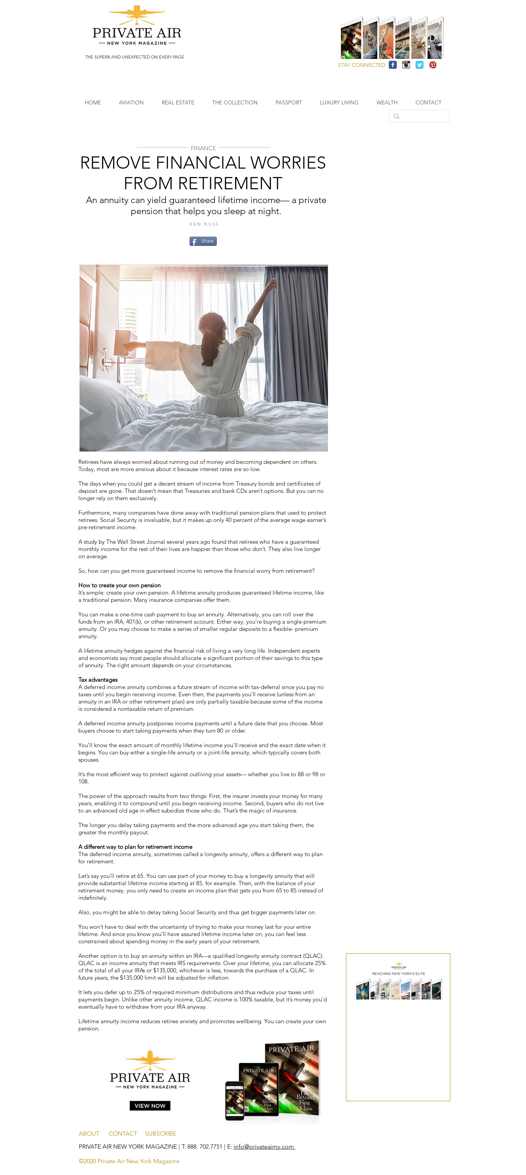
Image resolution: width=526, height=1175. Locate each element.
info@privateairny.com (264, 1146)
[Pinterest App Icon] (433, 65)
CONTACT (127, 1133)
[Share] (203, 241)
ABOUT (94, 1133)
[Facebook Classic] (393, 65)
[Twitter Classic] (420, 65)
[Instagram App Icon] (406, 65)
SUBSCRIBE (160, 1133)
